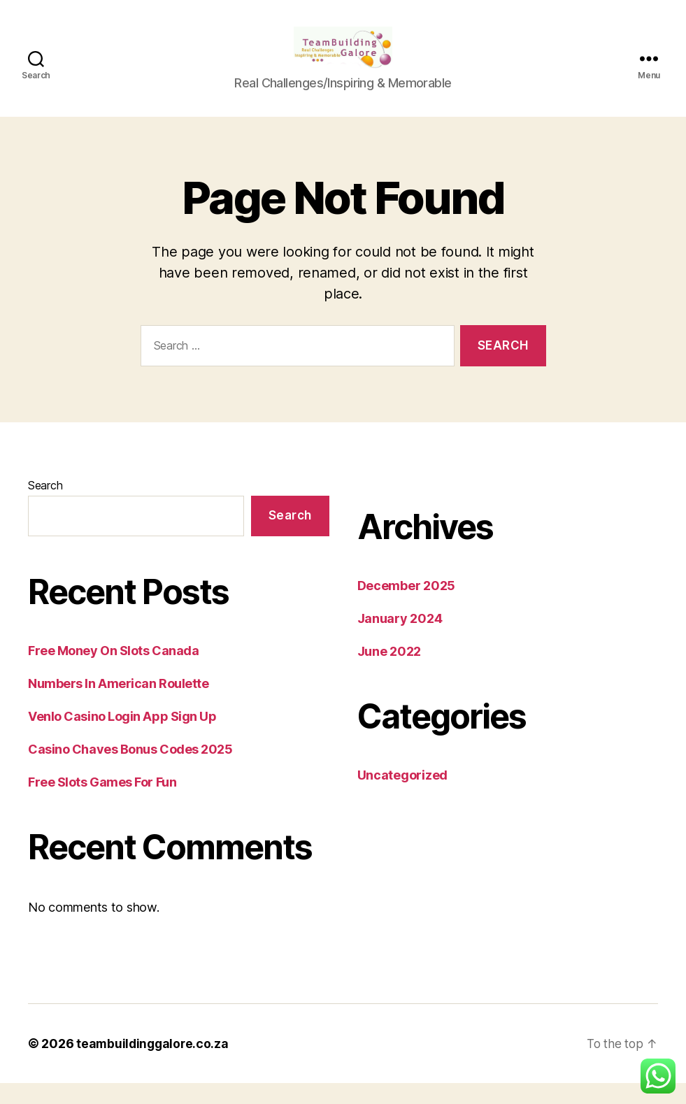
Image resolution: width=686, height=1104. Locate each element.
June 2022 (389, 672)
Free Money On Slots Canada (113, 671)
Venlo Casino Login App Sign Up (122, 737)
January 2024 (400, 639)
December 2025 (406, 606)
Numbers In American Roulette (118, 704)
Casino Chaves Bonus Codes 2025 (130, 770)
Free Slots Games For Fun (102, 803)
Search (45, 506)
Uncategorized (402, 796)
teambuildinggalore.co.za (154, 1064)
